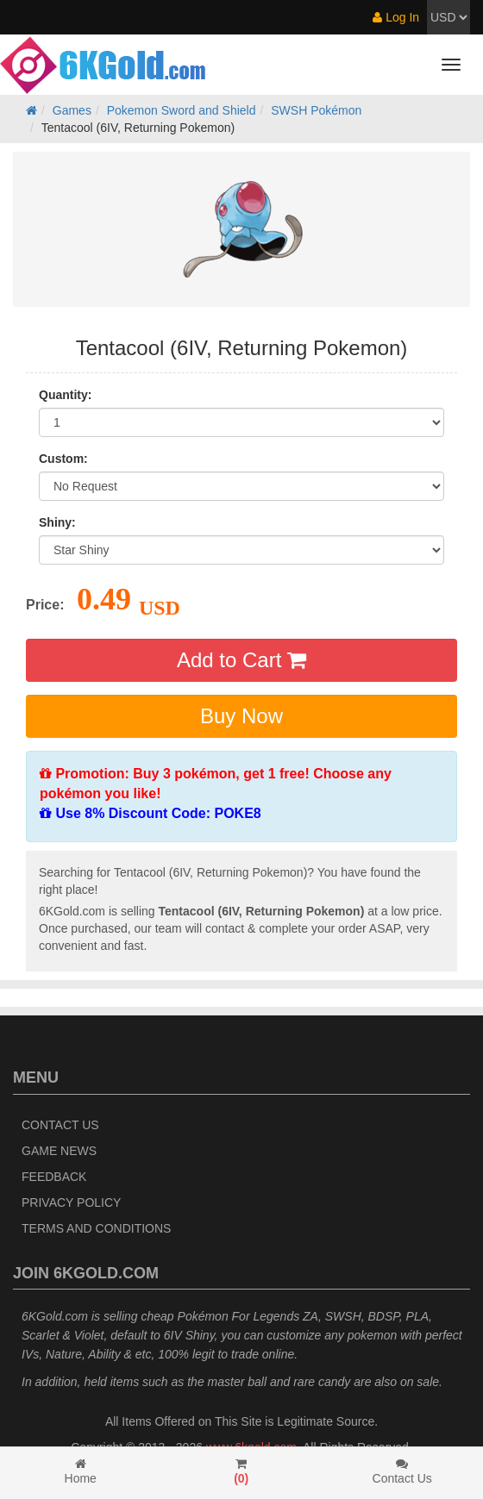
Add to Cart (241, 659)
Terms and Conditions (96, 1228)
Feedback (54, 1177)
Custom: (63, 458)
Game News (59, 1151)
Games (72, 110)
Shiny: (57, 522)
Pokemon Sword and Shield (181, 110)
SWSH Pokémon (316, 110)
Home (80, 1471)
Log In (396, 17)
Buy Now (241, 716)
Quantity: (65, 395)
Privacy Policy (71, 1202)
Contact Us (60, 1125)
